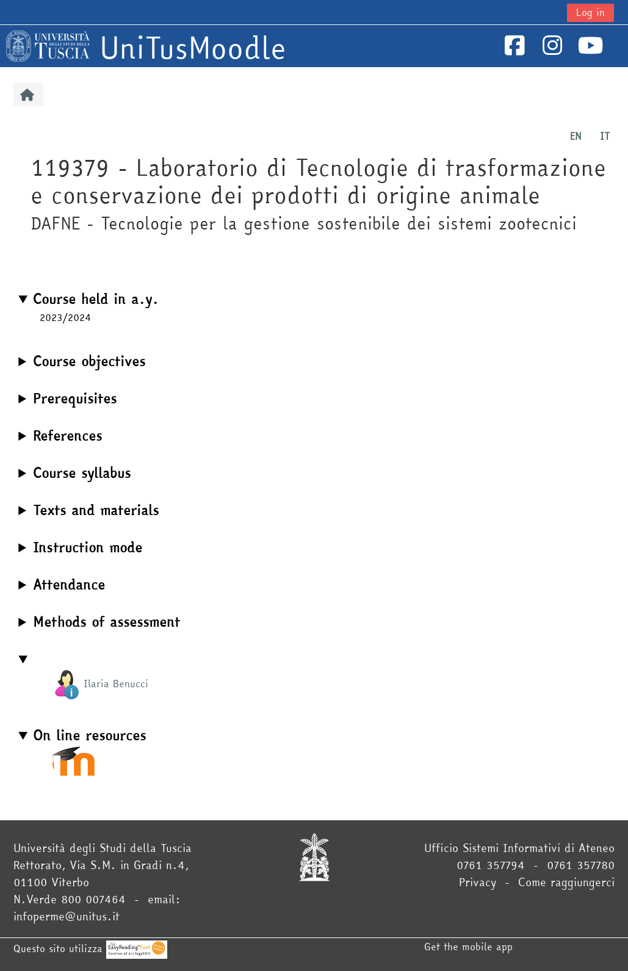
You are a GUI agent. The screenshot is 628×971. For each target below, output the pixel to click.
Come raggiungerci (566, 882)
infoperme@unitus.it (66, 916)
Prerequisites (75, 398)
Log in (590, 12)
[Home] (48, 44)
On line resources (89, 735)
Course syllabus (82, 473)
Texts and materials (96, 510)
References (67, 435)
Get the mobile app (468, 946)
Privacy (477, 882)
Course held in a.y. (96, 299)
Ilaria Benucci (100, 683)
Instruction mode (87, 547)
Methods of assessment (106, 622)
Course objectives (89, 361)
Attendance (69, 584)
